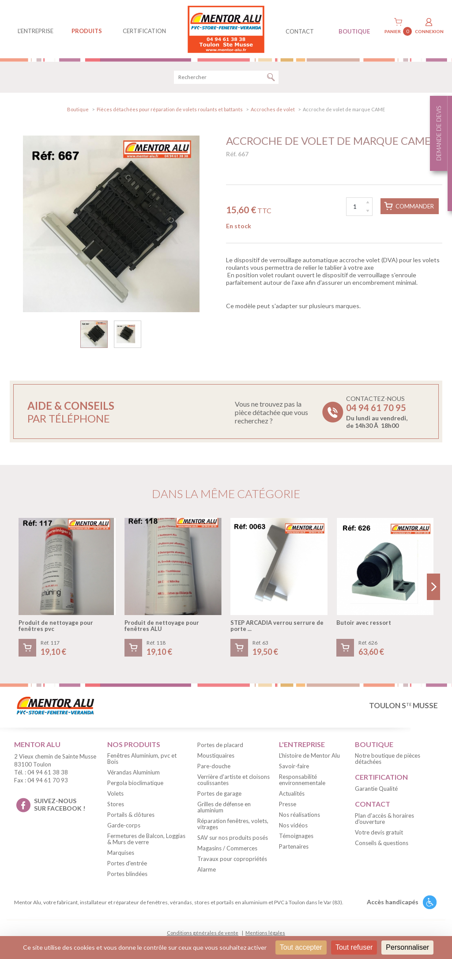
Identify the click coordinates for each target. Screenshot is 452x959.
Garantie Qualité (376, 788)
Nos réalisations (299, 814)
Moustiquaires (215, 755)
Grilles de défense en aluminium (224, 807)
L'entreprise (35, 30)
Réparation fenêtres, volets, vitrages (232, 824)
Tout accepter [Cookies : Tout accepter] (301, 947)
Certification (144, 30)
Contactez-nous (376, 412)
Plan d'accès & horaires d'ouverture (384, 818)
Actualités (292, 793)
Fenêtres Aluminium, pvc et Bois (142, 758)
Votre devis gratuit (379, 832)
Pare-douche (213, 766)
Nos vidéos (293, 825)
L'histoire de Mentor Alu (309, 755)
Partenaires (294, 846)
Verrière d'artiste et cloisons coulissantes (233, 779)
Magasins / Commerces (227, 848)
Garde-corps (123, 825)
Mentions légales (265, 933)
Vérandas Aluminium (133, 772)
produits (87, 30)
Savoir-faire (294, 766)
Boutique (78, 109)
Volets (115, 793)
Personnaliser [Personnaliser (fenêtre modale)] (407, 947)
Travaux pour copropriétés (232, 858)
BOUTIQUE (354, 31)
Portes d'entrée (127, 863)
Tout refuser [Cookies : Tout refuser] (354, 947)
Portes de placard (220, 744)
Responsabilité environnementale (302, 779)
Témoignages (296, 835)
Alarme (206, 869)
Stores (115, 804)
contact (300, 31)
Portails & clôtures (130, 814)
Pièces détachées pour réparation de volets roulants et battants (170, 109)
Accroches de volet (273, 109)
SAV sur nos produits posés (232, 837)
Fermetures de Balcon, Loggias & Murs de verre (146, 839)
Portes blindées (127, 873)
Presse (287, 804)
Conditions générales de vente (202, 933)
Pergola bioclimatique (135, 782)
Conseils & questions (381, 842)
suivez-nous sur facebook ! (59, 804)
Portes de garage (219, 793)
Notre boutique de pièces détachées (387, 758)
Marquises (120, 852)
